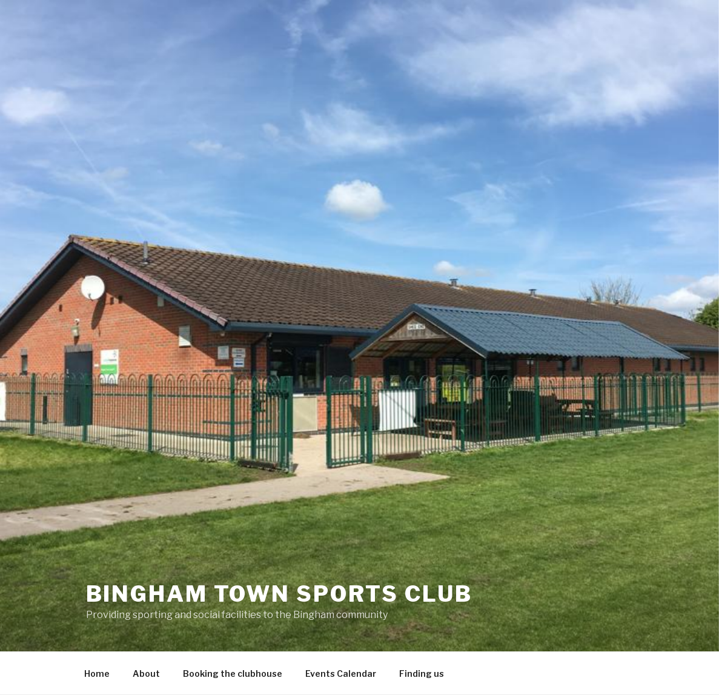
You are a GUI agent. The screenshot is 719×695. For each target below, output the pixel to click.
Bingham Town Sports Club (279, 593)
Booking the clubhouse (232, 673)
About (146, 673)
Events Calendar (340, 673)
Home (97, 673)
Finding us (421, 673)
